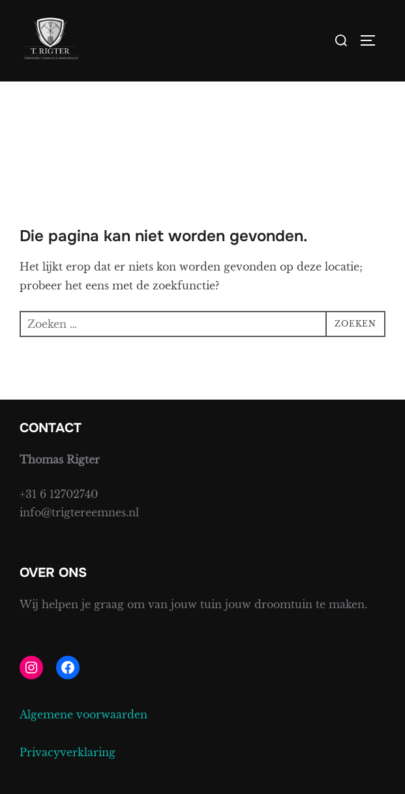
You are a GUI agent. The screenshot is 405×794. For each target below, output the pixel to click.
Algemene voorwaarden (83, 714)
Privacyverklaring (67, 752)
